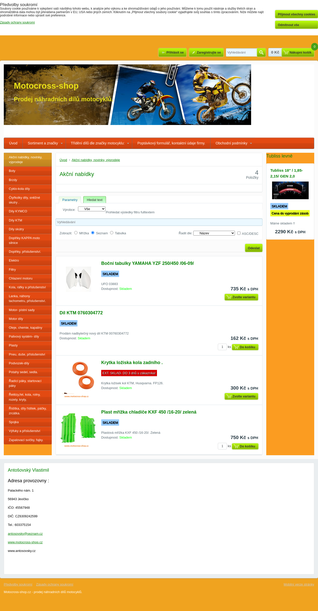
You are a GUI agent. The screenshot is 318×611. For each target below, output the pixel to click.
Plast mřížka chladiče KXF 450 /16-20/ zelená (148, 412)
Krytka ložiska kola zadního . (132, 362)
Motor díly (16, 319)
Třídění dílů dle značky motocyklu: (98, 143)
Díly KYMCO (18, 211)
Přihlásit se (174, 52)
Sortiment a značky (43, 143)
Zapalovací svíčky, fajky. (26, 440)
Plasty (13, 345)
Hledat (261, 52)
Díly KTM (15, 220)
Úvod (13, 143)
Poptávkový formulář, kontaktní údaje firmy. (171, 143)
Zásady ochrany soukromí (54, 584)
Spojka (14, 422)
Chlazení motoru (21, 278)
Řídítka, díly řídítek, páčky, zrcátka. (28, 410)
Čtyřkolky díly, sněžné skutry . (24, 200)
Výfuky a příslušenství (24, 431)
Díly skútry (16, 229)
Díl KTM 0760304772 (81, 312)
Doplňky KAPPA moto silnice (24, 240)
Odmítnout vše (288, 25)
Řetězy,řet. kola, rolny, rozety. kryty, (24, 397)
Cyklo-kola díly (19, 189)
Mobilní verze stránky (299, 584)
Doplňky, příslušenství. (25, 251)
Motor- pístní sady (22, 310)
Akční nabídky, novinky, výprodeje (25, 159)
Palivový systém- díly (24, 336)
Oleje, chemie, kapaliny (25, 327)
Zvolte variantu (243, 297)
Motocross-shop (46, 85)
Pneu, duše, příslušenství (27, 354)
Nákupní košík (300, 52)
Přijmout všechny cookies (296, 14)
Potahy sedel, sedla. (23, 372)
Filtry (12, 269)
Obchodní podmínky (231, 143)
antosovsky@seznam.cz (25, 534)
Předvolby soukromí (18, 584)
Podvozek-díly (19, 363)
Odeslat (254, 248)
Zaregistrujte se (209, 52)
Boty (12, 171)
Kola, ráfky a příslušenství (27, 287)
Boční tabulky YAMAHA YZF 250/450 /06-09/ (147, 263)
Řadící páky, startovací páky (25, 383)
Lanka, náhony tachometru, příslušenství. (27, 298)
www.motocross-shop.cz (25, 542)
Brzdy (13, 180)
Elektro (14, 260)
